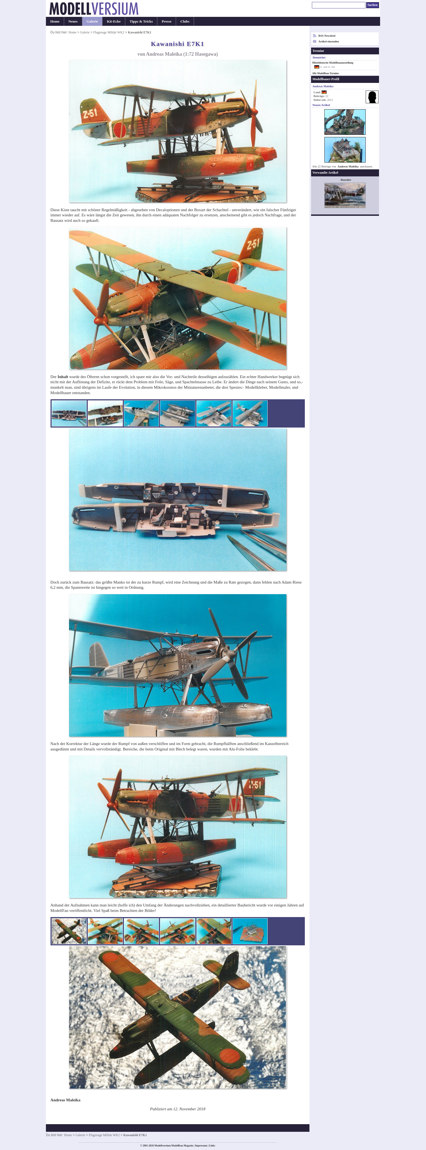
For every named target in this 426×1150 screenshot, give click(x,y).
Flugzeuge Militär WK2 (108, 32)
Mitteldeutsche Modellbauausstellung (332, 62)
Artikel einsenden (328, 41)
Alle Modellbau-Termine (325, 73)
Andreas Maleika (348, 166)
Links (212, 1145)
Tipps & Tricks (141, 21)
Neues (73, 21)
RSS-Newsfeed (326, 35)
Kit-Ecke (114, 21)
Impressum (201, 1145)
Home (54, 21)
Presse (166, 21)
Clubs (184, 21)
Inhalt (63, 377)
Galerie (92, 21)
